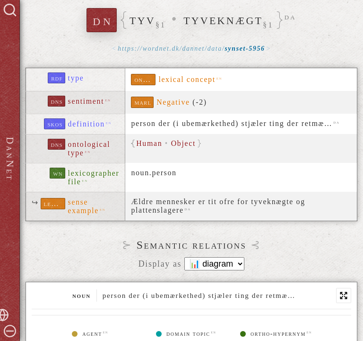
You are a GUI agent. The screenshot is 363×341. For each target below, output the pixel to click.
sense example (83, 206)
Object (184, 143)
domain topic (183, 333)
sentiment (86, 101)
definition (86, 124)
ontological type (89, 148)
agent (87, 333)
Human (150, 143)
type (76, 78)
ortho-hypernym (273, 333)
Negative (173, 102)
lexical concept (186, 79)
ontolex (145, 79)
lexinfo (54, 203)
